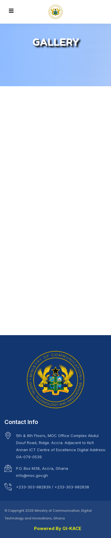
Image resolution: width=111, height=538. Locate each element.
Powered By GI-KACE (57, 528)
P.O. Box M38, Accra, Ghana (42, 468)
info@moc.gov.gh (32, 475)
